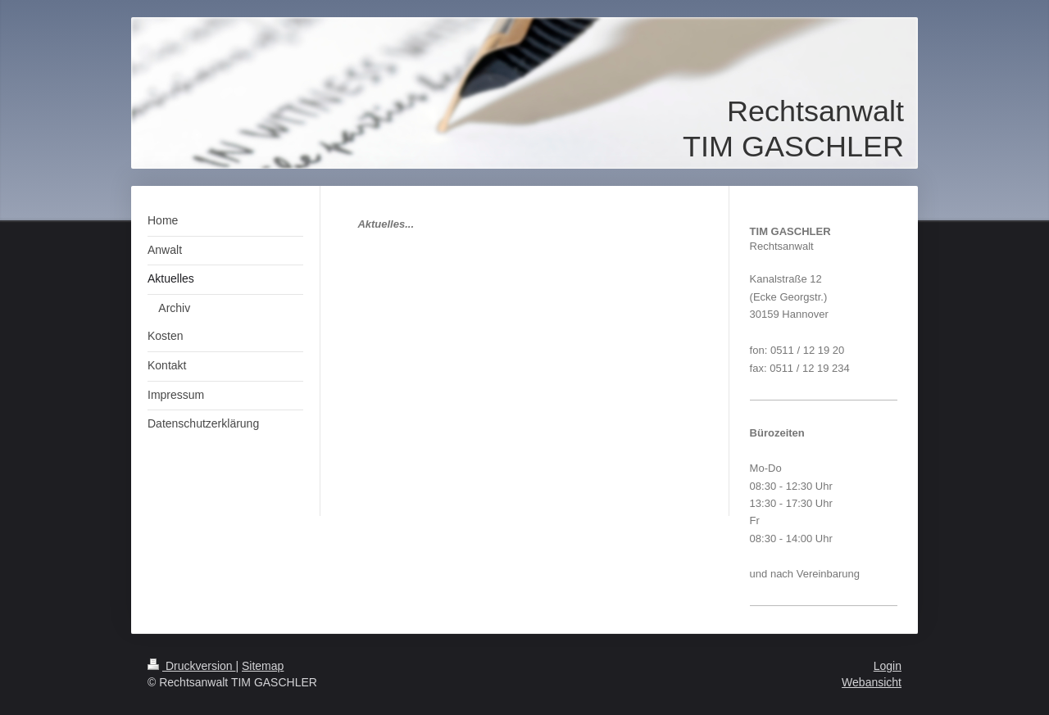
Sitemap (263, 665)
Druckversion (191, 665)
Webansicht (871, 682)
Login (887, 665)
